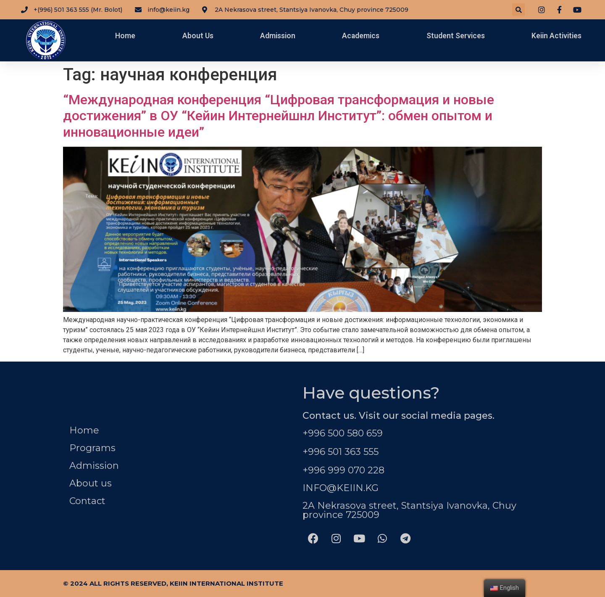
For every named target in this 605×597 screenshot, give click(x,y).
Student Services (455, 36)
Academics (360, 36)
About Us (197, 36)
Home (125, 36)
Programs (92, 448)
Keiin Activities (556, 36)
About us (90, 483)
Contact (87, 501)
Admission (277, 36)
